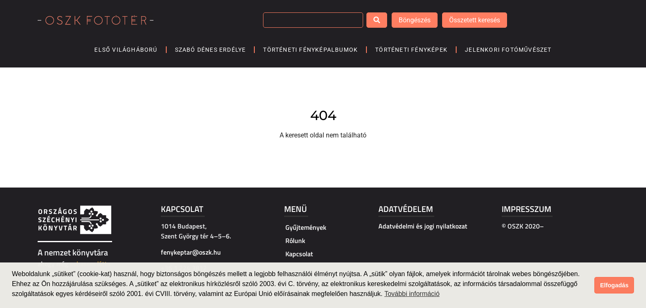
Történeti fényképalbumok (310, 49)
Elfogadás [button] (614, 285)
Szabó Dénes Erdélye (210, 49)
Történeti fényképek (411, 49)
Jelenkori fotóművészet (508, 49)
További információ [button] (411, 293)
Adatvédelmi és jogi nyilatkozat (422, 226)
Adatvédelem (405, 208)
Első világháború (125, 49)
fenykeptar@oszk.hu (191, 252)
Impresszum (526, 208)
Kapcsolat (182, 208)
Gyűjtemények (305, 227)
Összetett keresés (474, 20)
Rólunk (295, 240)
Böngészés (415, 20)
